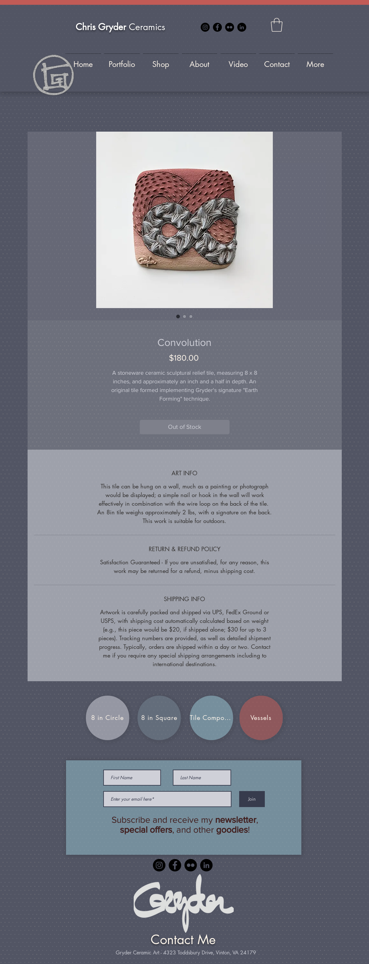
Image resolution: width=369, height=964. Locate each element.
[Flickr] (229, 27)
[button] (276, 25)
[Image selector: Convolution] (178, 316)
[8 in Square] (159, 718)
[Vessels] (261, 718)
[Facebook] (217, 27)
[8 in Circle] (107, 718)
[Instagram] (205, 27)
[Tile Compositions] (211, 718)
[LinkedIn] (241, 27)
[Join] (252, 799)
